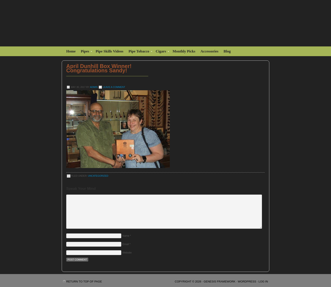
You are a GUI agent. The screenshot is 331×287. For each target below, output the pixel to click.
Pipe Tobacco (139, 52)
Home (71, 51)
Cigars (161, 52)
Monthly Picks (184, 51)
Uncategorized (98, 175)
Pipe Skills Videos (109, 51)
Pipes (85, 52)
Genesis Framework (219, 281)
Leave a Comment (114, 87)
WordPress (247, 281)
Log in (263, 281)
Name (125, 235)
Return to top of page (84, 281)
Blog (227, 51)
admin (94, 87)
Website (127, 252)
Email (125, 244)
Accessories (209, 51)
